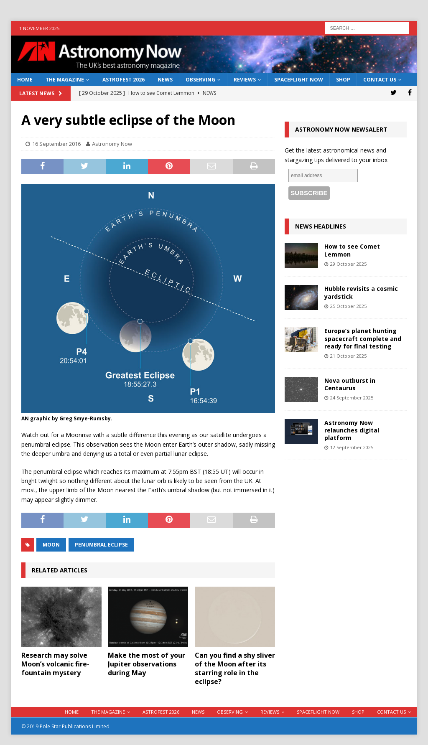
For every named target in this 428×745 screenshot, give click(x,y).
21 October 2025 (348, 356)
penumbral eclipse (101, 544)
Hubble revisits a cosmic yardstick (361, 292)
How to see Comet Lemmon (352, 250)
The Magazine (65, 79)
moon (51, 544)
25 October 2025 (348, 306)
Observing (200, 79)
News (165, 79)
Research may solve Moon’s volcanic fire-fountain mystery (55, 664)
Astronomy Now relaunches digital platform (351, 430)
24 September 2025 (351, 397)
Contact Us (379, 79)
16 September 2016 (56, 143)
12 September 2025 (351, 447)
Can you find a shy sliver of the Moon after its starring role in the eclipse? (235, 668)
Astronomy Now (112, 143)
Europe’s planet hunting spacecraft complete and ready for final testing (362, 338)
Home (25, 79)
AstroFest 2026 (123, 79)
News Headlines (320, 226)
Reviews (245, 79)
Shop (343, 79)
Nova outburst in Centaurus (349, 384)
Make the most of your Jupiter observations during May (146, 664)
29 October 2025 (348, 264)
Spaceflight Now (298, 79)
